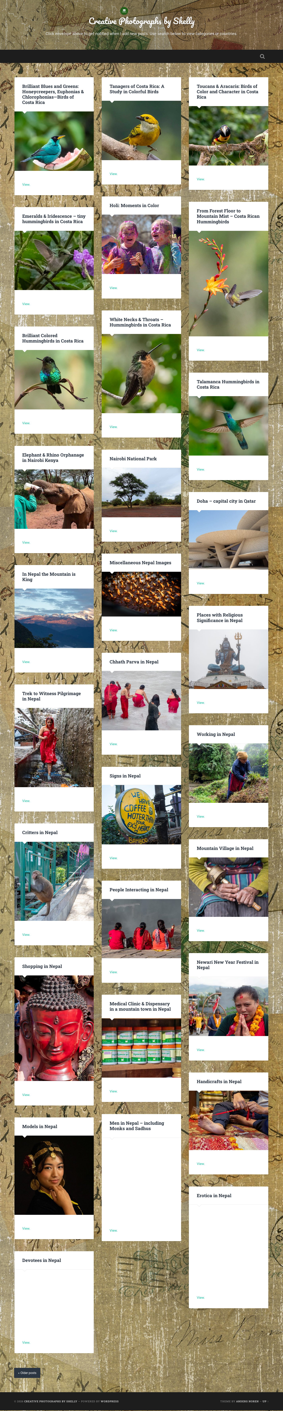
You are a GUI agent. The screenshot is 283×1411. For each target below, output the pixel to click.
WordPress (110, 1401)
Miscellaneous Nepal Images (140, 563)
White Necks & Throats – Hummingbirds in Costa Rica (140, 322)
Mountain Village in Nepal (225, 849)
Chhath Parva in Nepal (135, 662)
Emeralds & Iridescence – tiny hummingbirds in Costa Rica (54, 219)
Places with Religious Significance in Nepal (219, 618)
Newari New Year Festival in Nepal (228, 965)
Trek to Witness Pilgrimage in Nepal (51, 696)
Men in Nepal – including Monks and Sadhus (137, 1126)
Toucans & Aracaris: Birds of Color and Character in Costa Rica (227, 92)
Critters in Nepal (40, 833)
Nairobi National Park (133, 459)
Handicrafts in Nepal (219, 1082)
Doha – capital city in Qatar (226, 501)
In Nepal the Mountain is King (48, 577)
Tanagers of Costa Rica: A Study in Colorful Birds (137, 89)
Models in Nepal (39, 1127)
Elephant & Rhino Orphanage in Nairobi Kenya (53, 457)
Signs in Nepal (125, 776)
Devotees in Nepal (41, 1261)
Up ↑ (266, 1401)
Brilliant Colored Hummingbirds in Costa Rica (52, 338)
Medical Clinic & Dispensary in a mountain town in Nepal (140, 1006)
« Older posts (27, 1373)
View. (26, 185)
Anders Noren (247, 1401)
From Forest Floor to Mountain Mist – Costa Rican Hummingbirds (228, 216)
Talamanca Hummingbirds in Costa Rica (228, 384)
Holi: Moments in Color (134, 206)
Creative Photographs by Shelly (142, 21)
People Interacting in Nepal (139, 890)
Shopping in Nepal (42, 967)
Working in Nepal (216, 734)
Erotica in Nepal (214, 1196)
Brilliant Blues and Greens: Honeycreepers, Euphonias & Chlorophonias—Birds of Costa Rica (53, 95)
